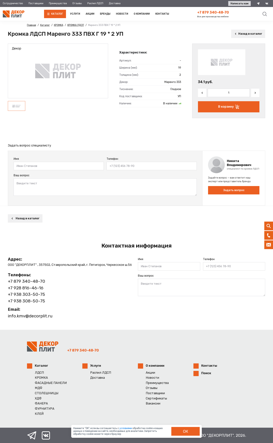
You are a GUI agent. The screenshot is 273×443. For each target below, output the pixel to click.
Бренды (105, 13)
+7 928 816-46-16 (25, 287)
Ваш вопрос (21, 175)
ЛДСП (39, 373)
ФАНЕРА (41, 403)
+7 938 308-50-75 (26, 300)
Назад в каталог (248, 33)
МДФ (38, 388)
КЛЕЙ (39, 414)
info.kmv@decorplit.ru (30, 315)
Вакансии (153, 403)
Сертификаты (156, 398)
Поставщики (36, 3)
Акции (90, 13)
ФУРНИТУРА (44, 409)
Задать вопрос (233, 190)
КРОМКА (41, 378)
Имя (16, 158)
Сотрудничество (13, 3)
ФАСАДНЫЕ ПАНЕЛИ (51, 383)
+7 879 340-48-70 (213, 12)
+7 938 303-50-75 (26, 294)
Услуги (75, 13)
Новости (122, 13)
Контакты (162, 13)
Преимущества (58, 3)
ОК (185, 431)
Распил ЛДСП (95, 3)
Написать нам (239, 3)
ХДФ (38, 398)
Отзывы (77, 3)
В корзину (228, 107)
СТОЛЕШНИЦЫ (46, 393)
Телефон (112, 158)
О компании (142, 13)
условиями (125, 428)
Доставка (114, 3)
